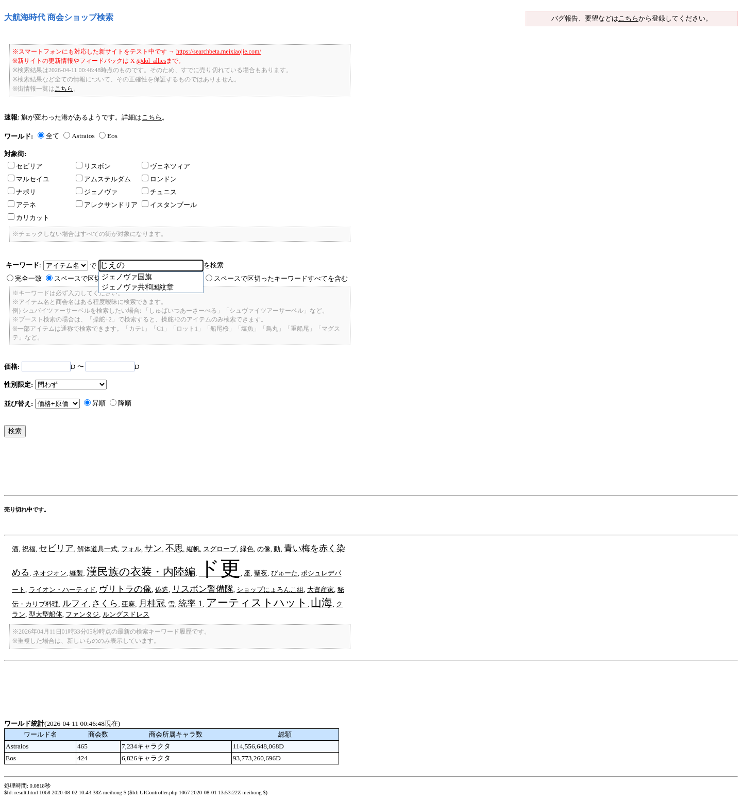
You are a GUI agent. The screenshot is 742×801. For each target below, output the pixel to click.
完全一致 (28, 278)
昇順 (99, 403)
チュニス (159, 192)
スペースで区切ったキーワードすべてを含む (281, 278)
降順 (124, 403)
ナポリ (22, 192)
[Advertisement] (191, 469)
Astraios (83, 136)
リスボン (93, 166)
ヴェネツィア (166, 166)
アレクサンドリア (107, 205)
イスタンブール (169, 205)
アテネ (22, 205)
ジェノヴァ (96, 192)
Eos (112, 136)
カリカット (28, 217)
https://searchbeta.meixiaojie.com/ (218, 51)
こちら (628, 18)
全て (52, 136)
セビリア (25, 166)
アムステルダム (103, 179)
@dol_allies (151, 60)
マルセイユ (28, 179)
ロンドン (159, 179)
